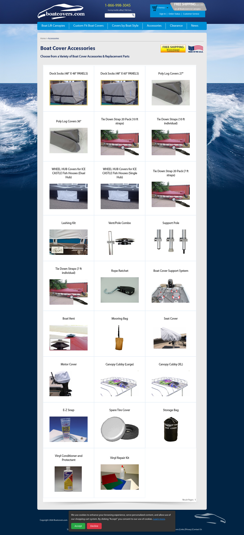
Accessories (154, 25)
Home (43, 38)
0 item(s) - (161, 8)
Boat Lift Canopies (53, 25)
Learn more (159, 519)
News (194, 25)
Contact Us (197, 530)
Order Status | (175, 14)
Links (182, 530)
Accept (78, 526)
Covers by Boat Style (125, 25)
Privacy (188, 530)
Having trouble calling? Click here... (120, 10)
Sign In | (163, 14)
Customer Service (191, 14)
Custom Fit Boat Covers (88, 25)
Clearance (176, 25)
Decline (94, 526)
